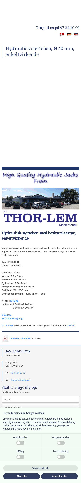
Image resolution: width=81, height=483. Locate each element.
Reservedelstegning (12, 318)
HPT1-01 (71, 325)
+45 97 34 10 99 (17, 373)
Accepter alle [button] (59, 476)
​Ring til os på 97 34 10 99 (57, 28)
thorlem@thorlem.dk (21, 380)
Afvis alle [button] (21, 476)
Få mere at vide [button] (40, 468)
